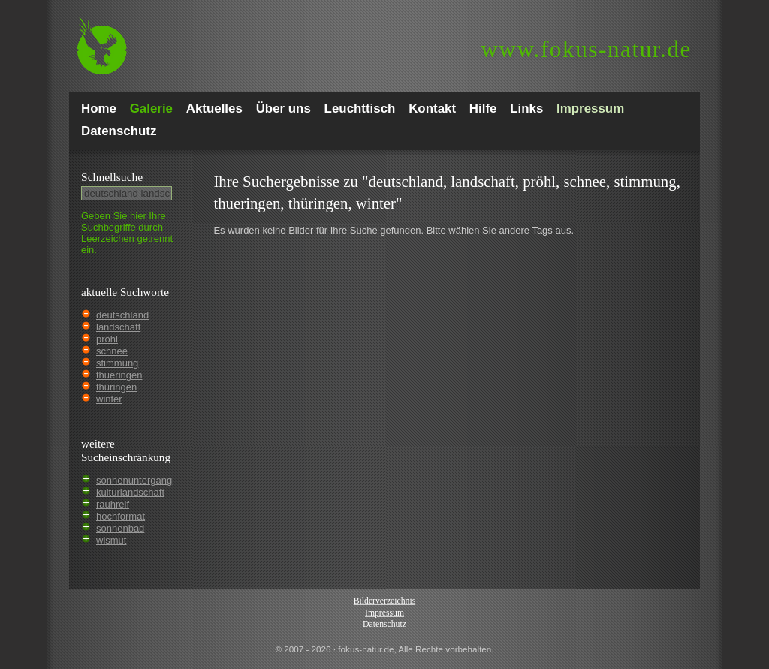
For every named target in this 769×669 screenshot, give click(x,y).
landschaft (118, 327)
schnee (112, 351)
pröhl (107, 339)
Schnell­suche (112, 176)
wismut (111, 540)
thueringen (119, 375)
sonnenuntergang (134, 480)
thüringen (116, 387)
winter (109, 399)
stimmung (117, 363)
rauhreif (112, 504)
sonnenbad (120, 528)
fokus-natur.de (586, 49)
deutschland (122, 315)
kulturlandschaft (130, 492)
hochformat (120, 516)
